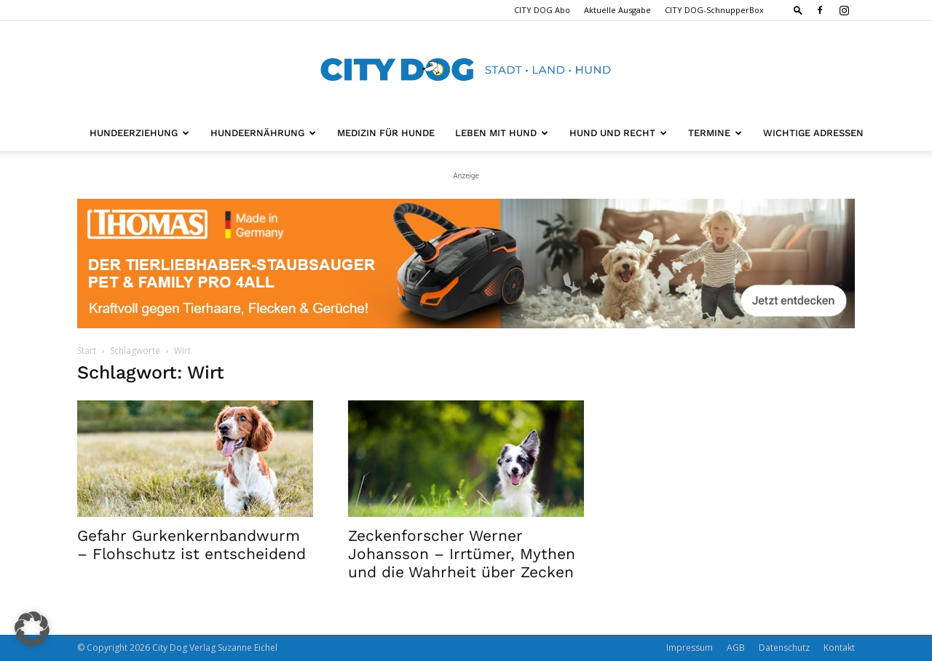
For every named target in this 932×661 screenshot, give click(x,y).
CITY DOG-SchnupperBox (714, 9)
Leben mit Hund (501, 132)
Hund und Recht (618, 132)
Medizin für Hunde (386, 132)
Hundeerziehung (139, 132)
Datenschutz (784, 647)
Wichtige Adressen (813, 132)
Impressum (689, 647)
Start (86, 350)
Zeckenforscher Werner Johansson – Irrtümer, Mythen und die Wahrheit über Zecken (461, 553)
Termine (715, 132)
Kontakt (839, 647)
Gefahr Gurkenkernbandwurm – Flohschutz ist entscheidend (191, 544)
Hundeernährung (263, 132)
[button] (798, 9)
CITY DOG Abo (542, 9)
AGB (736, 647)
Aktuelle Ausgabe (617, 9)
